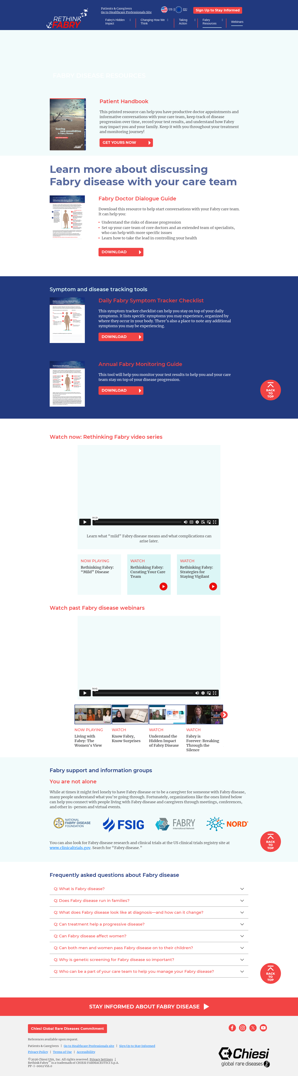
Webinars (237, 21)
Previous (71, 713)
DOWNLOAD (114, 252)
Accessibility (86, 1052)
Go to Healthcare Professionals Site (126, 12)
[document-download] (76, 124)
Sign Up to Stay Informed (218, 10)
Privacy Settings (101, 1059)
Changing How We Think (153, 21)
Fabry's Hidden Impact (115, 21)
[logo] (73, 18)
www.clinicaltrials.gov (70, 847)
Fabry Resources (209, 21)
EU (181, 10)
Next (222, 713)
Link (163, 586)
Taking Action (183, 21)
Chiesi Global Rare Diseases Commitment (67, 1029)
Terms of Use (62, 1052)
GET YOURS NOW (119, 142)
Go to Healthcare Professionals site (89, 1046)
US (166, 10)
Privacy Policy (38, 1052)
